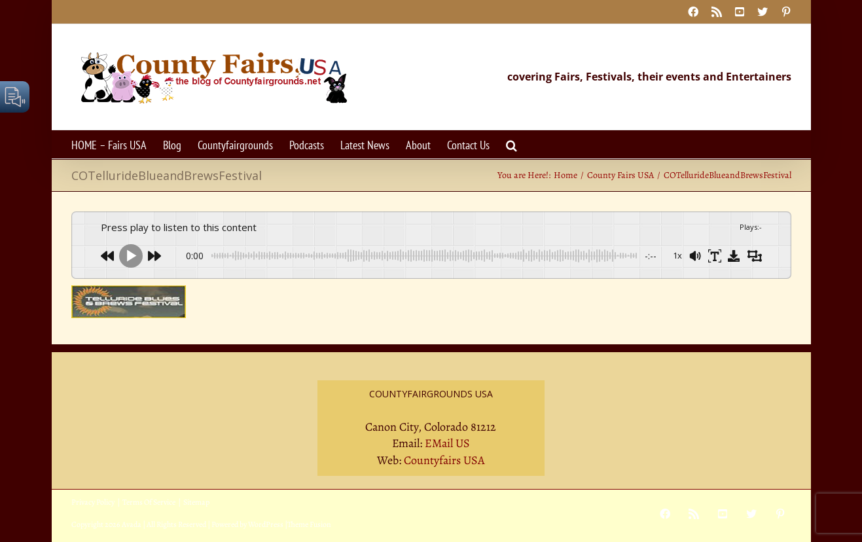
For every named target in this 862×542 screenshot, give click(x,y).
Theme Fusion (309, 524)
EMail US (447, 443)
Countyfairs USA (444, 460)
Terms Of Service (148, 502)
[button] (511, 144)
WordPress (265, 524)
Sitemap (196, 502)
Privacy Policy (93, 502)
